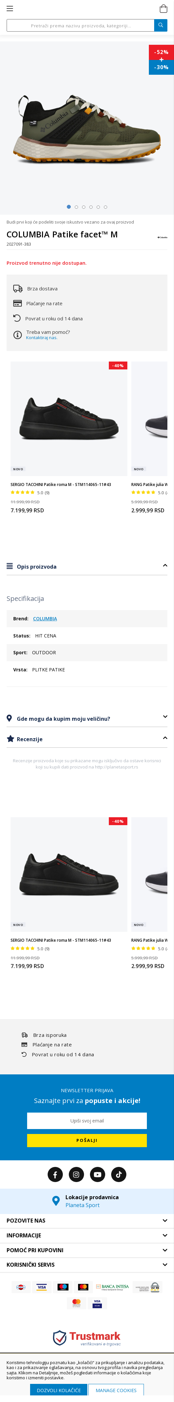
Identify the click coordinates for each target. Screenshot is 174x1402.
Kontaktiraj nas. (42, 337)
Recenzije (29, 739)
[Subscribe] (87, 1140)
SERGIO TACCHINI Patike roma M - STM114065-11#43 (61, 484)
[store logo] (86, 8)
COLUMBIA (45, 618)
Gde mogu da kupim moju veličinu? (63, 718)
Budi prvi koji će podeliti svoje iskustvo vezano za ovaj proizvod (70, 222)
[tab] (87, 566)
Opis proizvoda (36, 566)
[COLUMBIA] (162, 240)
